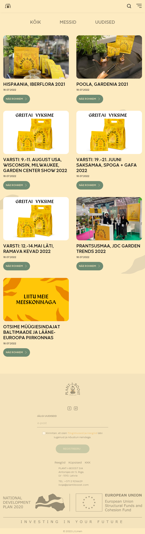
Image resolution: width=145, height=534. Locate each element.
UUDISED (105, 22)
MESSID (68, 22)
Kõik (35, 22)
